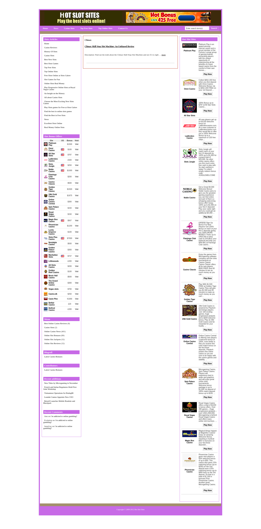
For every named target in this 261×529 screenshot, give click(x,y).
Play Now (208, 74)
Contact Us (123, 28)
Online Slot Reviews (52, 343)
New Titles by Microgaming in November (61, 383)
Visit (76, 144)
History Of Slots (50, 51)
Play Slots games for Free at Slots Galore (60, 107)
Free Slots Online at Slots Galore (57, 75)
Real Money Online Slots (54, 127)
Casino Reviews (50, 47)
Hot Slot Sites (139, 510)
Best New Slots (50, 59)
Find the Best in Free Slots (54, 115)
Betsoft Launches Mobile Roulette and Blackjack (59, 402)
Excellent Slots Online (53, 123)
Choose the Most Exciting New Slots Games (58, 102)
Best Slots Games (51, 63)
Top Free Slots (86, 28)
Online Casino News (52, 331)
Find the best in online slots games (58, 111)
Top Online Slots (105, 28)
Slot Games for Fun (52, 79)
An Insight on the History (54, 93)
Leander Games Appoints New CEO (58, 397)
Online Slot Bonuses (52, 335)
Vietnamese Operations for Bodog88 (58, 393)
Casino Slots (69, 28)
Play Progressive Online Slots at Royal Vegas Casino (59, 88)
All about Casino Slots (53, 97)
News (56, 28)
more (163, 55)
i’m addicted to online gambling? (64, 416)
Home (45, 28)
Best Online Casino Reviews (55, 323)
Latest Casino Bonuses (53, 357)
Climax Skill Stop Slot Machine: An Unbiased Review (109, 46)
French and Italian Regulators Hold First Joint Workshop (59, 388)
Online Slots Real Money (54, 83)
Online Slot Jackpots (52, 339)
